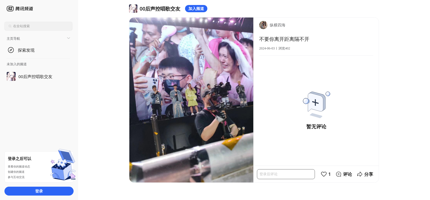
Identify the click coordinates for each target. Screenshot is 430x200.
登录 (39, 191)
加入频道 (196, 8)
